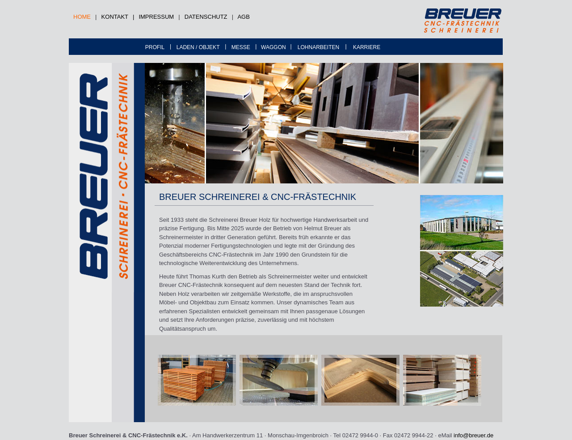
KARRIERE (366, 47)
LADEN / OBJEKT (198, 47)
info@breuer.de (473, 435)
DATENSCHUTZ (206, 16)
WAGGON (273, 47)
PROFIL (154, 47)
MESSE (240, 47)
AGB (243, 16)
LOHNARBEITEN (318, 47)
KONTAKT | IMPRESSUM (137, 16)
